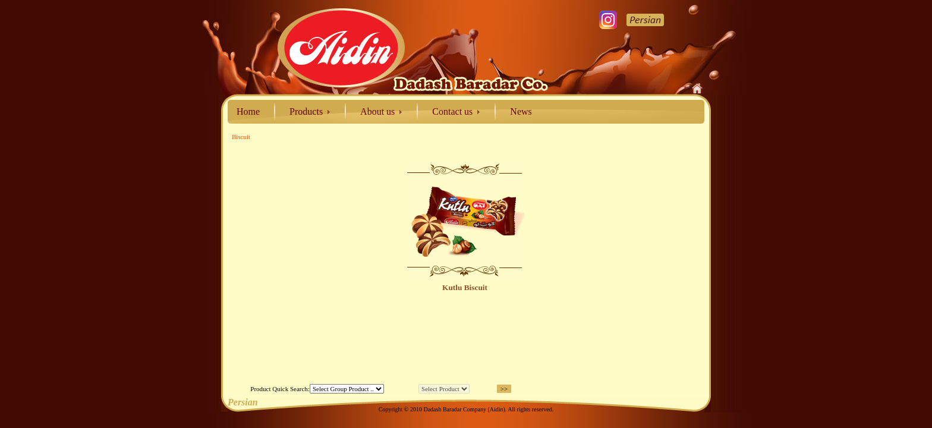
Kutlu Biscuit (464, 287)
